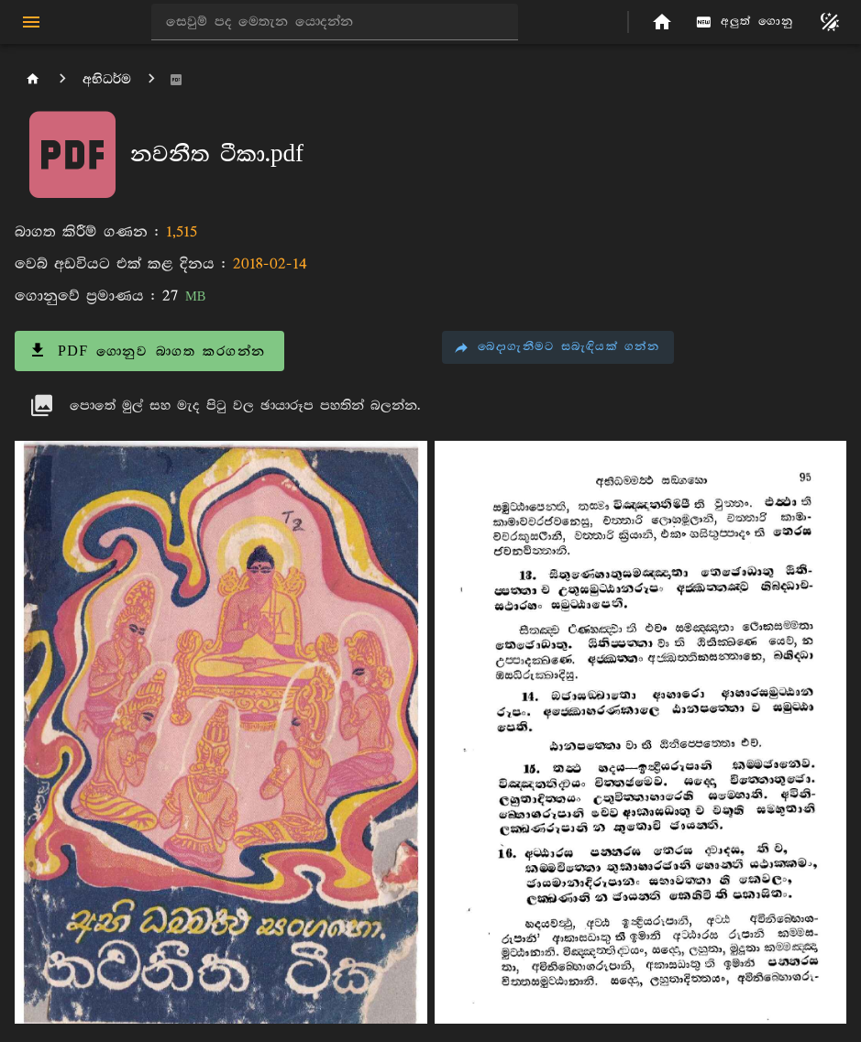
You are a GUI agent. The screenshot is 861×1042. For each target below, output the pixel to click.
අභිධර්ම (107, 79)
